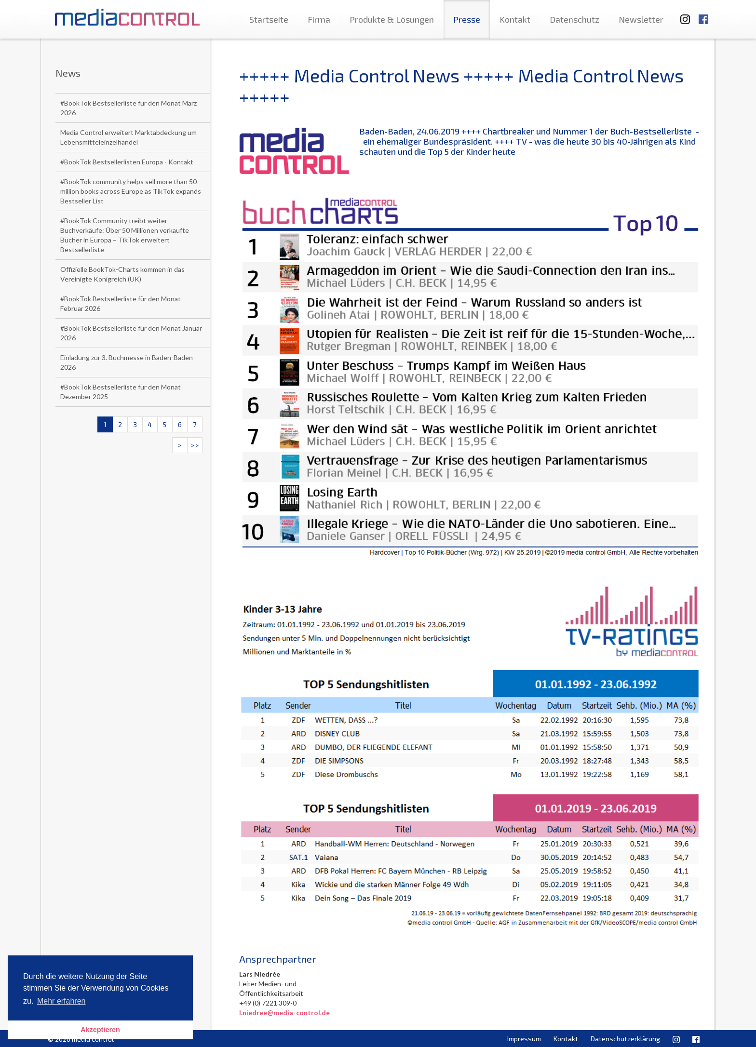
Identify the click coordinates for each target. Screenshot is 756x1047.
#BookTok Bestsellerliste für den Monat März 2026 (128, 108)
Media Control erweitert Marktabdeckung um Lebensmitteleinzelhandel (128, 137)
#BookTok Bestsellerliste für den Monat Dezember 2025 (120, 392)
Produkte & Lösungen (392, 19)
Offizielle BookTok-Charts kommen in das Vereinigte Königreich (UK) (122, 274)
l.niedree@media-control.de (284, 1012)
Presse (466, 19)
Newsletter (641, 19)
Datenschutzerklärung (625, 1038)
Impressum (524, 1038)
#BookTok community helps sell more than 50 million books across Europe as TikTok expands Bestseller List (130, 191)
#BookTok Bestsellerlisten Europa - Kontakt (126, 162)
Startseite (268, 19)
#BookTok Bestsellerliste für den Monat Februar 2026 (120, 303)
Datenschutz (574, 19)
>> (194, 445)
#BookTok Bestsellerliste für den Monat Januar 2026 (131, 333)
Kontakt (515, 19)
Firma (319, 19)
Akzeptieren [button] (100, 1030)
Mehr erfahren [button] (61, 1001)
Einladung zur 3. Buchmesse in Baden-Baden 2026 (126, 362)
